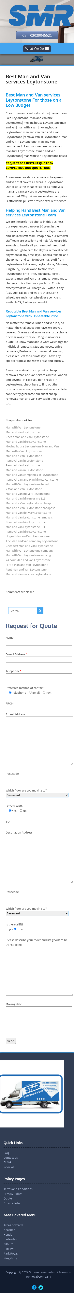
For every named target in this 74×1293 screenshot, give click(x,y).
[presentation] (36, 1026)
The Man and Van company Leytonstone (32, 541)
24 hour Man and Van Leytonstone (28, 560)
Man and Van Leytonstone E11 (25, 527)
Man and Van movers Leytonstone (28, 494)
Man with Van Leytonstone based (27, 484)
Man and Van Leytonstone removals (29, 517)
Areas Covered (13, 1225)
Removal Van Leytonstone (23, 465)
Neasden (9, 1230)
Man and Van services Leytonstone (28, 574)
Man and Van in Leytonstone (24, 470)
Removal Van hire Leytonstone (26, 522)
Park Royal (11, 1254)
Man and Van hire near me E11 (25, 499)
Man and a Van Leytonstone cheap (28, 503)
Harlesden (10, 1239)
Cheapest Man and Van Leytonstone (29, 546)
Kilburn (8, 1244)
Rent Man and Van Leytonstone (26, 570)
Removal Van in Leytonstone (24, 461)
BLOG (7, 1162)
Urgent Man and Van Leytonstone (28, 536)
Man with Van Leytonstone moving (28, 555)
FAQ (6, 1153)
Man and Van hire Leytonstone (26, 442)
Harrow (8, 1249)
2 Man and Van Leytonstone (24, 489)
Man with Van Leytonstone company (29, 551)
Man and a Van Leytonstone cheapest (30, 508)
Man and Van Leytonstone (23, 432)
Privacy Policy (13, 1194)
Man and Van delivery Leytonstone (28, 513)
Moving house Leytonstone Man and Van (32, 446)
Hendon (9, 1235)
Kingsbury (10, 1258)
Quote (8, 1198)
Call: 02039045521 (37, 35)
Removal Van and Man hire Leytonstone (32, 480)
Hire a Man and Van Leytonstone (27, 565)
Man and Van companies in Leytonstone (32, 475)
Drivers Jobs (12, 1203)
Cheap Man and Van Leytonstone (27, 437)
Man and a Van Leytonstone (24, 456)
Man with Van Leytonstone (23, 427)
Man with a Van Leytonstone (24, 451)
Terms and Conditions (18, 1189)
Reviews (9, 1167)
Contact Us (11, 1158)
